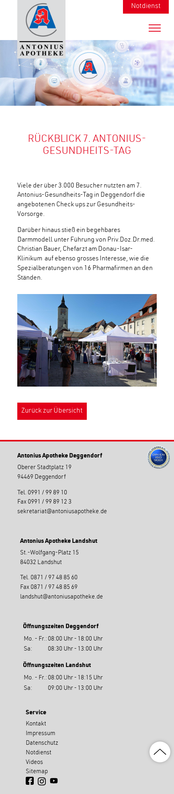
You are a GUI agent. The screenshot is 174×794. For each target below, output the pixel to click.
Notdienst (146, 6)
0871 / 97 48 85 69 (54, 587)
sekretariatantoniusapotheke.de (62, 512)
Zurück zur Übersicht (52, 411)
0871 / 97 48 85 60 (54, 578)
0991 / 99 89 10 (47, 493)
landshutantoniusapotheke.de (61, 597)
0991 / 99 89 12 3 (50, 502)
